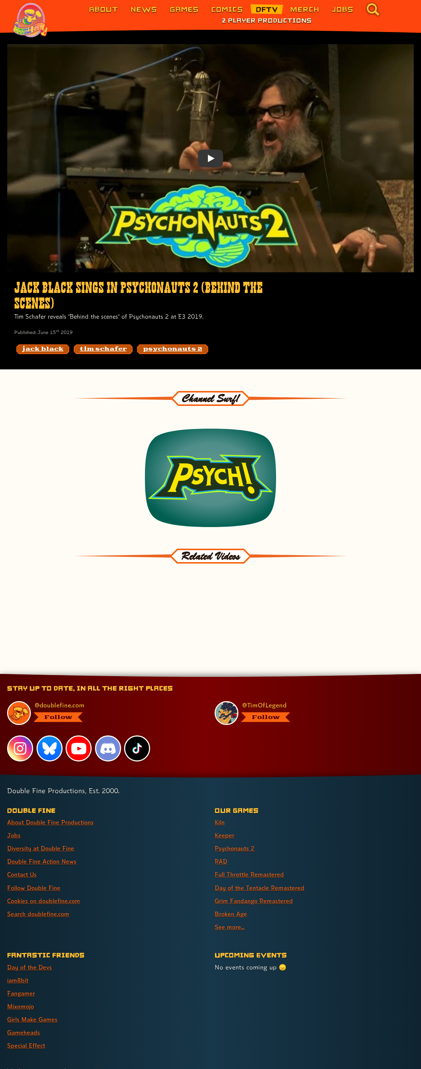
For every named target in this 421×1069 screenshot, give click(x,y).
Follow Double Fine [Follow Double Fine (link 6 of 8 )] (35, 857)
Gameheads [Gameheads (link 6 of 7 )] (24, 1002)
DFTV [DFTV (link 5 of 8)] (267, 9)
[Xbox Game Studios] (375, 1055)
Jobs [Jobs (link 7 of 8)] (343, 9)
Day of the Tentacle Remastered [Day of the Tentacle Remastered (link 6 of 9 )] (263, 857)
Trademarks (241, 1055)
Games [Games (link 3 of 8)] (184, 9)
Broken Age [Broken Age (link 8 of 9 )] (232, 883)
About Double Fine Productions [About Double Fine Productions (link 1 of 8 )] (54, 792)
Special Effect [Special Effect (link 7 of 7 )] (27, 1015)
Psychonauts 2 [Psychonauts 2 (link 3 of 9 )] (236, 818)
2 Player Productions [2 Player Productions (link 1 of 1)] (267, 20)
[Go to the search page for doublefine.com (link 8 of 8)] (373, 9)
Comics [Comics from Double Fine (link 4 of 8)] (227, 9)
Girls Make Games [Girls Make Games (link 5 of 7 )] (34, 989)
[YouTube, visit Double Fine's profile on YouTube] (79, 718)
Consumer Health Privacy (145, 1055)
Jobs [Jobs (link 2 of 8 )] (14, 805)
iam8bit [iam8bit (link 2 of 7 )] (19, 949)
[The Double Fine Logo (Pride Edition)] (31, 20)
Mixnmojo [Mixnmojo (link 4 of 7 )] (22, 976)
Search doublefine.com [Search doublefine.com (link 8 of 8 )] (40, 883)
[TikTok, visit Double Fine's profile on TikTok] (137, 718)
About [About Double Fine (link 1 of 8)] (103, 9)
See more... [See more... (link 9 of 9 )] (230, 896)
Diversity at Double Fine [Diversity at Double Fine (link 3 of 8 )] (43, 818)
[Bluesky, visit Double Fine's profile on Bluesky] (50, 718)
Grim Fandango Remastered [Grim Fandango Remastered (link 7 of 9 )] (256, 870)
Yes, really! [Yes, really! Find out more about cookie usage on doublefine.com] (90, 1040)
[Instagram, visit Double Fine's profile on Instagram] (20, 718)
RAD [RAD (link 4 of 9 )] (221, 831)
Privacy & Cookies (82, 1055)
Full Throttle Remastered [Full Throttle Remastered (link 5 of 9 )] (252, 844)
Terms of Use (202, 1055)
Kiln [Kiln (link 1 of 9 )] (220, 792)
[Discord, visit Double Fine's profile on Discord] (108, 718)
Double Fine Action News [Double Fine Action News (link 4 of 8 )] (44, 831)
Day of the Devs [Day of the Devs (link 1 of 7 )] (31, 936)
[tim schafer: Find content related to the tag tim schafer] (103, 349)
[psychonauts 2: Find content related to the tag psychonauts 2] (172, 349)
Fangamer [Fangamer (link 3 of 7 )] (22, 962)
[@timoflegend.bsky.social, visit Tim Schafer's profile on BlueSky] (310, 682)
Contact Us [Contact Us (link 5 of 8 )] (23, 844)
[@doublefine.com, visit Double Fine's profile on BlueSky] (102, 682)
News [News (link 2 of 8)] (144, 9)
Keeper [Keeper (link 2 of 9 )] (225, 805)
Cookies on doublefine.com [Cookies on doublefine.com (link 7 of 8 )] (46, 870)
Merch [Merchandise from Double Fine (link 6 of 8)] (304, 9)
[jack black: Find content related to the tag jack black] (42, 349)
